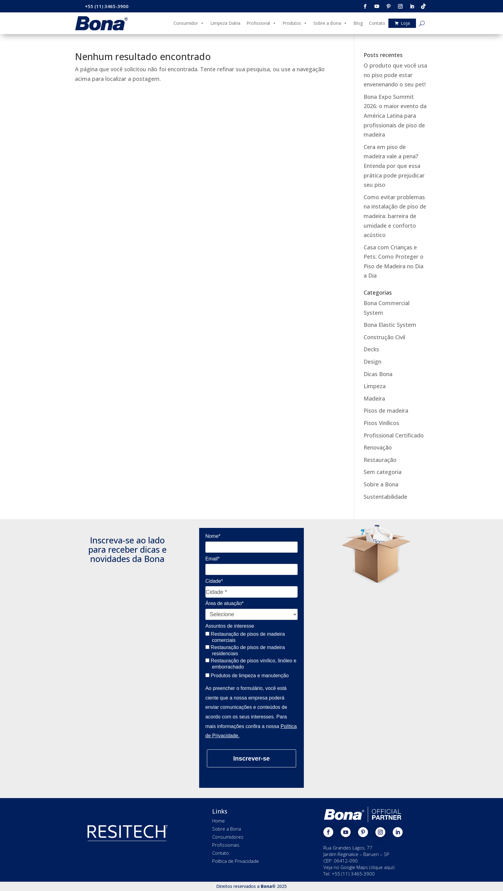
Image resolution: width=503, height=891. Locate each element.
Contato (377, 23)
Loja (405, 23)
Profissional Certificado (394, 435)
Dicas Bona (378, 374)
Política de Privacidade (235, 861)
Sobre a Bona (330, 23)
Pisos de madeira (386, 410)
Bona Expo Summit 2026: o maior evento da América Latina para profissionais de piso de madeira (395, 115)
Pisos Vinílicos (381, 423)
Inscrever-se (251, 758)
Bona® (268, 886)
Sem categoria (382, 472)
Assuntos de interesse (229, 626)
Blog (358, 23)
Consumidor (188, 23)
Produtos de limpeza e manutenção (247, 675)
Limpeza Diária (225, 23)
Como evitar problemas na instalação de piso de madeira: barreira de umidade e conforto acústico (395, 216)
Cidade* (214, 581)
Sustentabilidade (385, 496)
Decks (371, 349)
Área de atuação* (224, 603)
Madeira (374, 398)
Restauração (380, 459)
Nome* (213, 536)
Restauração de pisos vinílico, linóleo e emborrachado (250, 663)
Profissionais (225, 845)
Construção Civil (384, 337)
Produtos (294, 23)
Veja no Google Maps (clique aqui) (359, 867)
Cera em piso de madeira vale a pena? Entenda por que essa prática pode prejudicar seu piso (394, 165)
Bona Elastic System (390, 324)
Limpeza (375, 386)
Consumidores (227, 837)
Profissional (261, 23)
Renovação (378, 447)
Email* (212, 558)
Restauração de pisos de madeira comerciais (245, 637)
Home (218, 821)
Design (372, 361)
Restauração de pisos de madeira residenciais (245, 650)
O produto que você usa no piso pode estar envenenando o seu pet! (395, 75)
